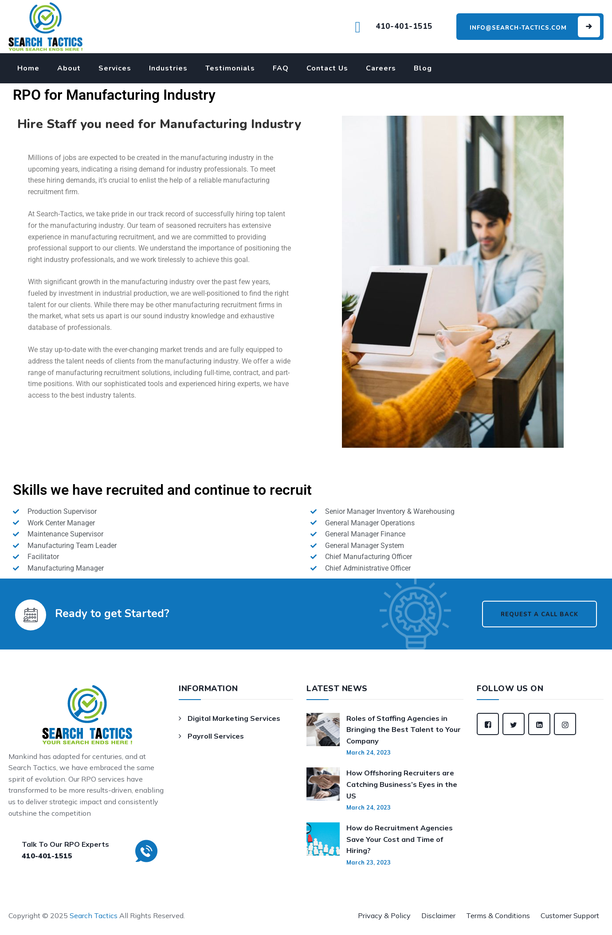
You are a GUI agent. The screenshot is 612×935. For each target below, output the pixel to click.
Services (114, 68)
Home (28, 68)
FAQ (281, 68)
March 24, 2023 (368, 752)
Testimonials (230, 68)
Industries (168, 68)
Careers (381, 68)
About (69, 68)
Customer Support (570, 915)
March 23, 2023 (368, 862)
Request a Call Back (539, 614)
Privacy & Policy (384, 915)
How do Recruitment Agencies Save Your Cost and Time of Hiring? (399, 839)
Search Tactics (94, 915)
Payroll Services (216, 736)
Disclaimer (438, 915)
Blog (423, 68)
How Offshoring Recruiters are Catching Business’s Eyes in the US (401, 784)
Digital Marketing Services (234, 718)
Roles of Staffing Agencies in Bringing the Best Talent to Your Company (403, 729)
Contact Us (327, 68)
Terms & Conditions (498, 915)
